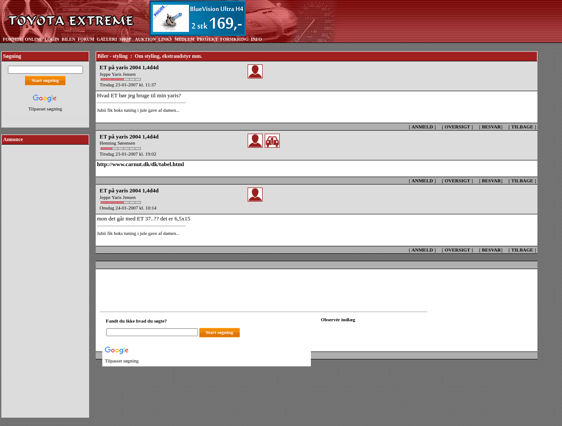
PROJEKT (207, 39)
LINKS (165, 39)
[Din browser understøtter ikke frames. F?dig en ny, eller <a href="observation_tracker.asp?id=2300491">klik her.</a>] (360, 331)
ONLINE (33, 39)
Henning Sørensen (117, 143)
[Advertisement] (45, 277)
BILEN (68, 39)
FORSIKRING (234, 39)
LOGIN (51, 39)
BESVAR (491, 126)
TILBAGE (522, 126)
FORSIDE (12, 39)
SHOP (125, 39)
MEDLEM (184, 39)
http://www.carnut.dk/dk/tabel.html (140, 164)
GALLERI (107, 39)
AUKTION (145, 39)
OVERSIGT (457, 126)
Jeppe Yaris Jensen (118, 74)
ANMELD (422, 126)
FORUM (86, 39)
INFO (256, 39)
